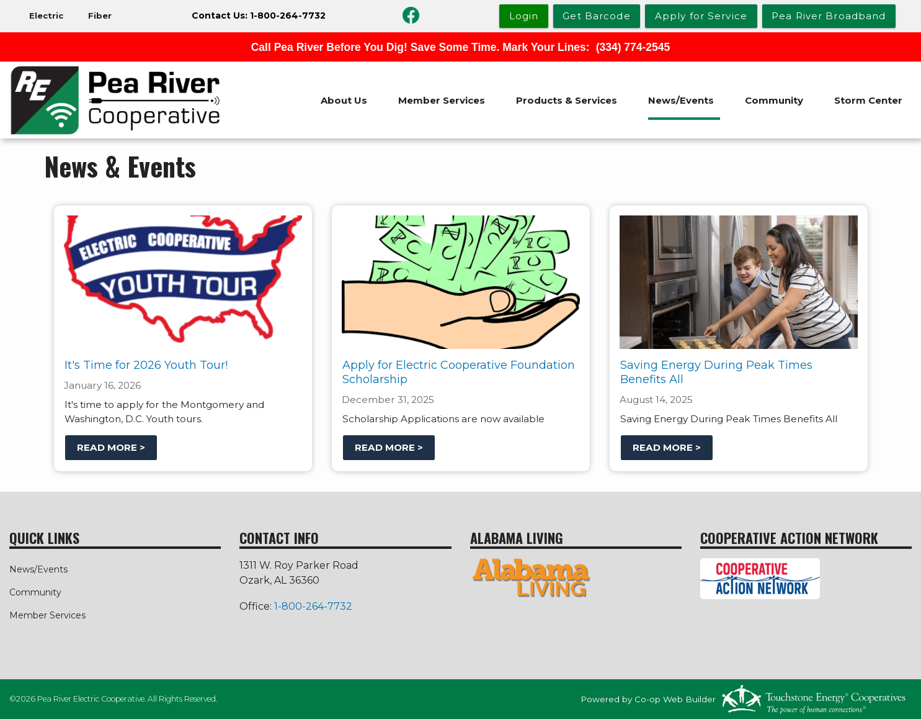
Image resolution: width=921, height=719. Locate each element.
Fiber (100, 15)
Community (774, 100)
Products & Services (566, 100)
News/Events (681, 100)
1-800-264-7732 (313, 606)
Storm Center (868, 100)
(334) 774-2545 (633, 47)
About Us (344, 100)
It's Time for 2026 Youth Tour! (145, 365)
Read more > (110, 447)
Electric (46, 15)
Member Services (441, 100)
